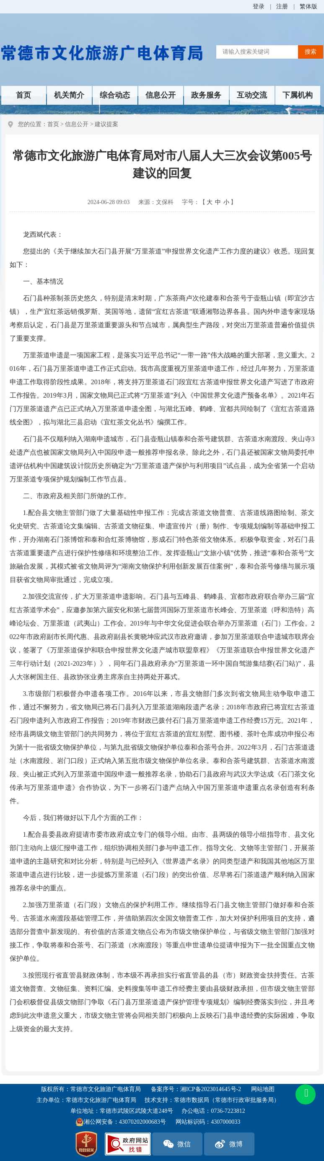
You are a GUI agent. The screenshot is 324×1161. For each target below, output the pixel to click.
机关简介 (69, 95)
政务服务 (206, 95)
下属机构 (298, 95)
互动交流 (252, 95)
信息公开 (160, 95)
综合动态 (115, 95)
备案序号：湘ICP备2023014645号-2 (196, 1089)
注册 (282, 6)
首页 (23, 95)
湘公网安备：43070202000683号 (120, 1122)
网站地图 (263, 1089)
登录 (258, 6)
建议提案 (106, 124)
